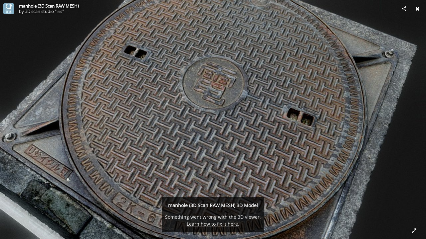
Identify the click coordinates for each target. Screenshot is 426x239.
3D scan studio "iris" (44, 11)
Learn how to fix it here (212, 224)
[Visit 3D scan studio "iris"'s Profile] (8, 8)
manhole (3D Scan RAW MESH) (49, 6)
